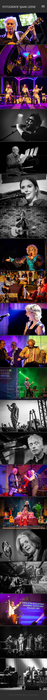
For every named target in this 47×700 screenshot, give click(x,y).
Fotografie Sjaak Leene (19, 7)
